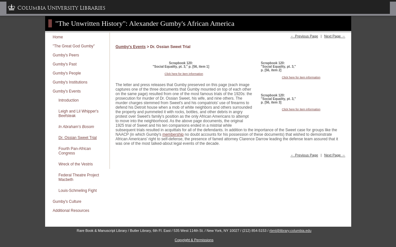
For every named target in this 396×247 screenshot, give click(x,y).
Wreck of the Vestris (76, 164)
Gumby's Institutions (70, 82)
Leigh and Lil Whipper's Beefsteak (79, 113)
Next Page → (334, 36)
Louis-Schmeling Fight (78, 190)
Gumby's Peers (66, 55)
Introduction (69, 100)
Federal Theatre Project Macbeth (79, 177)
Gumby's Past (65, 64)
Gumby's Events (67, 91)
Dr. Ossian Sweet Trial (78, 137)
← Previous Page (304, 36)
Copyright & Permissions (194, 240)
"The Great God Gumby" (74, 46)
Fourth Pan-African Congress (75, 150)
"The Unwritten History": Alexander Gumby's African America (145, 23)
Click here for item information (184, 73)
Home (58, 37)
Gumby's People (67, 73)
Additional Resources (71, 210)
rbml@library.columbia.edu (290, 230)
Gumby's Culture (67, 201)
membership (173, 134)
